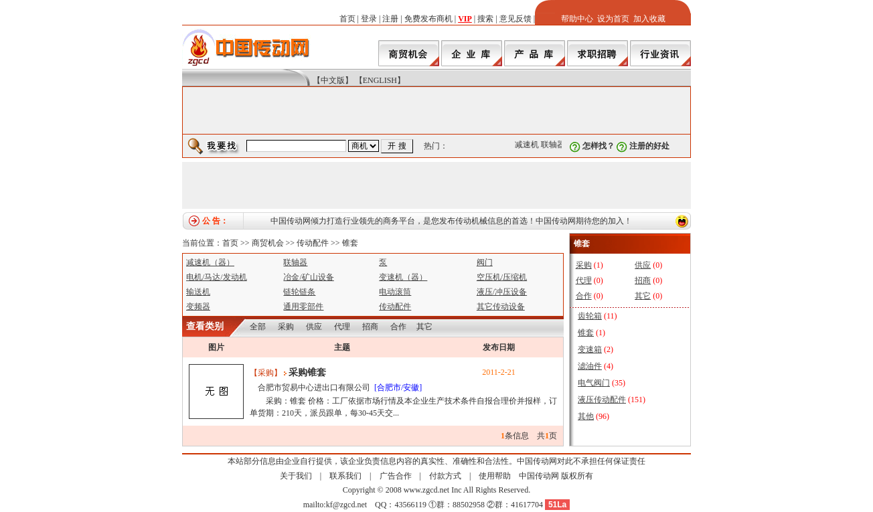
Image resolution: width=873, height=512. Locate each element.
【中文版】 (333, 80)
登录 (369, 18)
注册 (390, 18)
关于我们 (296, 476)
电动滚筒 (395, 291)
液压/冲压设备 (502, 291)
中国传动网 (539, 476)
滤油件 (590, 366)
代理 (342, 326)
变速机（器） (403, 277)
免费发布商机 (428, 18)
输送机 (198, 291)
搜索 (485, 18)
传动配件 (313, 243)
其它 (424, 326)
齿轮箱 (590, 316)
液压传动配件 (602, 399)
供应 (314, 326)
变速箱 (590, 349)
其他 (586, 416)
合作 (398, 326)
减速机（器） (210, 262)
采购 (286, 326)
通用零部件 (303, 306)
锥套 (350, 243)
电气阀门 (594, 383)
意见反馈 (515, 18)
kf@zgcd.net (346, 504)
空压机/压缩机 (502, 277)
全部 (258, 326)
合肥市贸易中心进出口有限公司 (314, 387)
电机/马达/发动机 (216, 277)
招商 (370, 326)
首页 (347, 18)
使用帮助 (495, 476)
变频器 (198, 306)
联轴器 (554, 144)
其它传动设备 (501, 306)
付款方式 (445, 476)
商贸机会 (268, 243)
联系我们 (345, 476)
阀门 (485, 262)
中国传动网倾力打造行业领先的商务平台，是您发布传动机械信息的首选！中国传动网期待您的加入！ (451, 221)
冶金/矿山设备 (308, 277)
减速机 (528, 144)
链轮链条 (299, 291)
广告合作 (396, 476)
